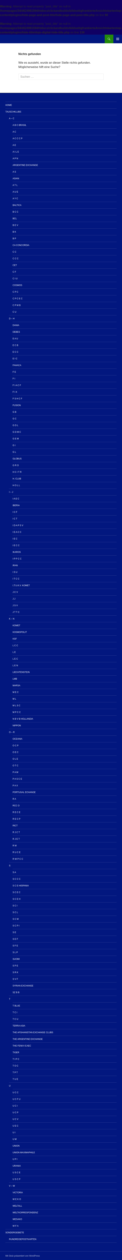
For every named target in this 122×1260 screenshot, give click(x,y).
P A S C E (17, 779)
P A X (15, 785)
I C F (15, 512)
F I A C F (17, 385)
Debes (16, 332)
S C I (15, 905)
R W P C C (18, 859)
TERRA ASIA (19, 1026)
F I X (15, 392)
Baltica (17, 205)
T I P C (16, 1059)
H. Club (17, 478)
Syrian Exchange (23, 985)
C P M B (17, 305)
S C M (16, 919)
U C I (15, 1106)
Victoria (18, 1192)
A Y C (15, 198)
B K (14, 232)
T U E (15, 1079)
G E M (16, 438)
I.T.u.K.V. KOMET (21, 585)
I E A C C (17, 532)
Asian (16, 178)
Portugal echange (24, 792)
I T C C (16, 579)
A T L (15, 185)
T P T (15, 1072)
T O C (15, 1066)
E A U (15, 338)
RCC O (16, 805)
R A (14, 799)
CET (15, 265)
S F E (15, 945)
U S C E (16, 1172)
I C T (15, 518)
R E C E (16, 812)
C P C (15, 292)
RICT (15, 825)
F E (14, 372)
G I (14, 445)
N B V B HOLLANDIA (23, 719)
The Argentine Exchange (28, 1039)
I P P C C (17, 559)
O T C (15, 765)
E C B (15, 345)
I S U (15, 572)
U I (14, 1132)
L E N (15, 665)
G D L (15, 425)
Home (8, 105)
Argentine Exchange (25, 165)
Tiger (16, 1052)
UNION (16, 1146)
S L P (15, 952)
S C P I (16, 925)
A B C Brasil (19, 125)
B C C (15, 212)
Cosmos (17, 285)
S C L (15, 912)
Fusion (17, 405)
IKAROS (17, 552)
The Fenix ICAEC (22, 1046)
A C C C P (17, 138)
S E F (15, 939)
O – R (12, 732)
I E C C (16, 545)
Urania (17, 1166)
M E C (16, 692)
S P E (15, 965)
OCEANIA (17, 739)
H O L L (16, 485)
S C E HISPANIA (21, 885)
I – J (11, 492)
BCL (15, 218)
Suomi (16, 959)
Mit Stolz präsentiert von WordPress (22, 1256)
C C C (16, 258)
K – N (11, 619)
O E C (16, 752)
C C (14, 252)
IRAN (15, 565)
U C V (15, 1119)
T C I (15, 1012)
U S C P (16, 1179)
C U (14, 312)
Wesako (17, 1219)
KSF (15, 639)
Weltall (17, 1206)
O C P (16, 745)
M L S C (16, 705)
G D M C (17, 432)
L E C (15, 659)
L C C (15, 645)
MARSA (16, 685)
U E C (15, 1126)
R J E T (16, 839)
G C (14, 418)
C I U (15, 278)
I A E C (16, 498)
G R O (16, 465)
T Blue (16, 1006)
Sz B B (16, 992)
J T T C (16, 612)
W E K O (17, 1199)
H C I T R (17, 472)
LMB (15, 679)
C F (14, 272)
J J (14, 599)
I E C (15, 539)
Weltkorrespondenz (25, 1212)
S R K (15, 972)
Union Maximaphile (24, 1152)
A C (14, 132)
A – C (11, 118)
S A (14, 872)
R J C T (16, 832)
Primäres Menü (117, 39)
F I (14, 378)
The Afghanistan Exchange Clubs (33, 1032)
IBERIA (16, 505)
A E (14, 145)
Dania (16, 325)
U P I (15, 1159)
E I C (15, 358)
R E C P (16, 819)
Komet (16, 625)
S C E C (16, 892)
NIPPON (17, 725)
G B (14, 412)
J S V (15, 605)
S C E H (16, 899)
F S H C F (17, 398)
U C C (16, 1092)
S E (14, 932)
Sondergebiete (14, 1232)
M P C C (17, 712)
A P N (15, 158)
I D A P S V (18, 525)
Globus (17, 458)
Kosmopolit (20, 632)
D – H (12, 318)
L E (14, 652)
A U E (15, 192)
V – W (12, 1186)
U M (15, 1139)
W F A (16, 1226)
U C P (15, 1112)
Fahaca (17, 365)
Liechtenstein (21, 672)
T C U (15, 1019)
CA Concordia (21, 245)
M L (14, 699)
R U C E (17, 852)
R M (15, 845)
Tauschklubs (13, 112)
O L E (15, 759)
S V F (15, 979)
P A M (15, 772)
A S (14, 172)
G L (14, 452)
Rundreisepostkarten (22, 1239)
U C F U (16, 1099)
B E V (15, 225)
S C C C (17, 879)
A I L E (16, 152)
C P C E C (17, 298)
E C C (15, 352)
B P (14, 238)
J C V (15, 592)
